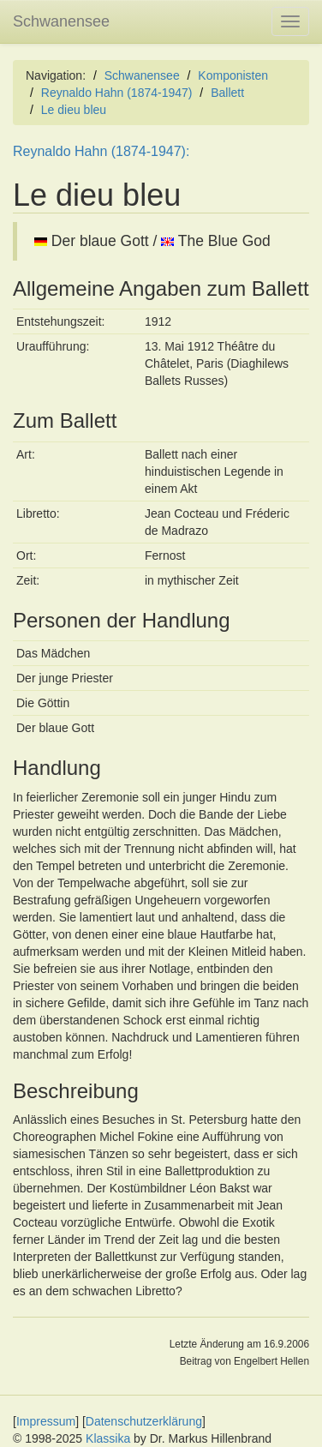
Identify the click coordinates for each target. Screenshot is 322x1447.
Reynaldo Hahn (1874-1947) (117, 92)
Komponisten (233, 75)
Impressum (45, 1421)
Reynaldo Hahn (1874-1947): (101, 151)
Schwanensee (61, 21)
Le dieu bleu (73, 110)
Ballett (227, 92)
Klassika (108, 1438)
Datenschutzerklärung (144, 1421)
